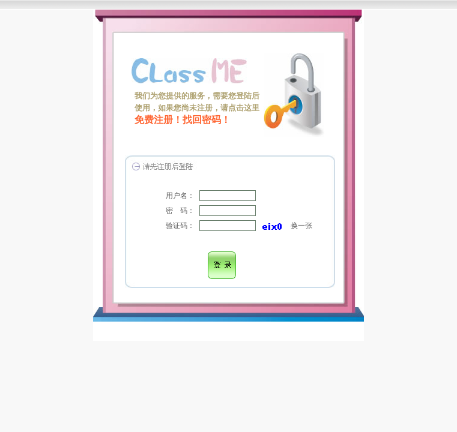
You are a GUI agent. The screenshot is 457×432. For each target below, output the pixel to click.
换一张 (301, 225)
